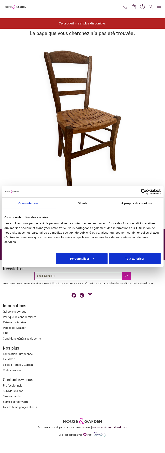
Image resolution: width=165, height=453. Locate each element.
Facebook (74, 296)
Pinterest (83, 296)
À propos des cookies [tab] (136, 203)
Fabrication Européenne (18, 354)
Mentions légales (102, 427)
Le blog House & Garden (18, 365)
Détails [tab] (82, 203)
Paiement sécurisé (14, 322)
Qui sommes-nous (14, 311)
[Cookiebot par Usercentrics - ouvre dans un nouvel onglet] (144, 192)
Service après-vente (16, 402)
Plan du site (120, 427)
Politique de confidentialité (19, 317)
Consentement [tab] (28, 203)
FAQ (5, 333)
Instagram (91, 296)
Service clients (12, 396)
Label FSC (9, 359)
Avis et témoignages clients (20, 407)
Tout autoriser (135, 258)
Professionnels (12, 385)
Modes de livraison (14, 328)
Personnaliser (82, 258)
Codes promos (12, 370)
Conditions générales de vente (22, 338)
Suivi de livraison (13, 391)
